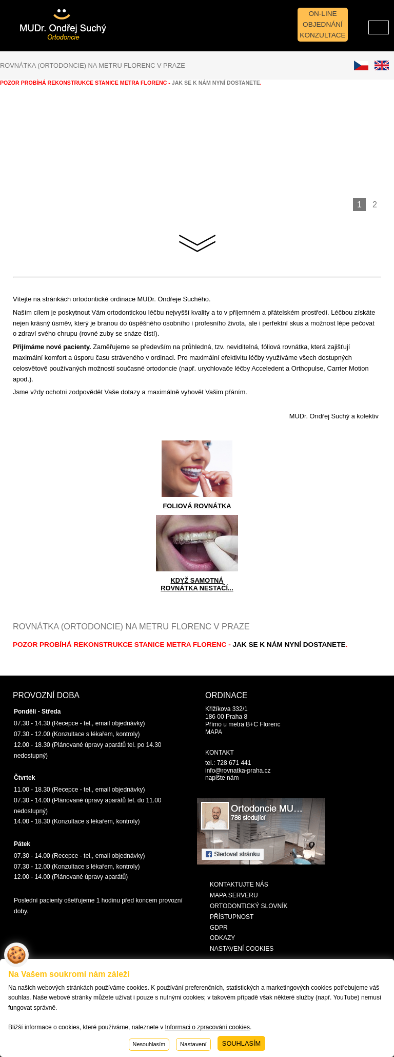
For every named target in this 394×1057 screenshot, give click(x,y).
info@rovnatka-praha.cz (238, 770)
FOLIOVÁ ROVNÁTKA (197, 506)
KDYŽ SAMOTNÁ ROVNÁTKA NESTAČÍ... (197, 584)
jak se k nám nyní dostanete (288, 644)
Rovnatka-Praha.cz (50, 21)
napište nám (222, 777)
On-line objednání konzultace (322, 24)
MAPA (213, 732)
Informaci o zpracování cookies (207, 1027)
